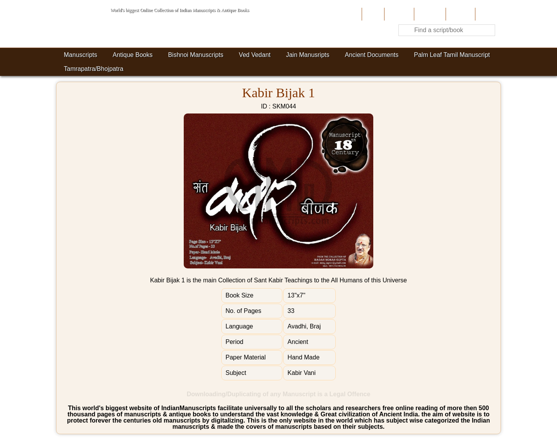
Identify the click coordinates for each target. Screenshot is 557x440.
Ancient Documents (372, 55)
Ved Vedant (255, 55)
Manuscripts (80, 55)
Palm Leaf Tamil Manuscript (452, 55)
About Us (398, 14)
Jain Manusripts (307, 55)
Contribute (429, 14)
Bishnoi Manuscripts (195, 55)
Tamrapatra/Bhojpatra (93, 68)
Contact (487, 14)
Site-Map (459, 14)
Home (372, 14)
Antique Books (132, 55)
